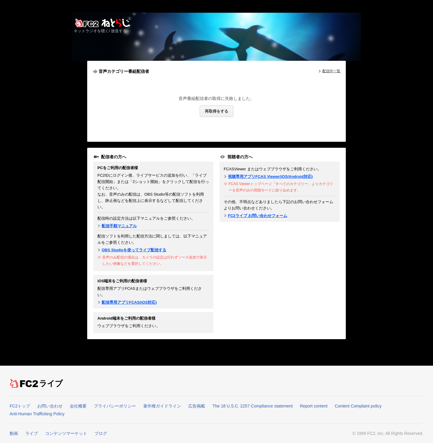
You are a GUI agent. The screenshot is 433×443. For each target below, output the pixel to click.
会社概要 (78, 406)
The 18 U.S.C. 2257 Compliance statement (252, 406)
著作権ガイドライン (162, 406)
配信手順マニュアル (119, 226)
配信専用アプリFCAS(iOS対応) (129, 302)
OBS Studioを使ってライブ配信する (134, 250)
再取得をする (216, 111)
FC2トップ (20, 406)
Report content (313, 406)
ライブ (51, 383)
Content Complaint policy (358, 406)
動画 (14, 433)
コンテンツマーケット (66, 433)
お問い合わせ (50, 406)
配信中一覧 (331, 71)
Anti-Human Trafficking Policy (37, 413)
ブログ (100, 433)
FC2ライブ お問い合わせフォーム (257, 216)
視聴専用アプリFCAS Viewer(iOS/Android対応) (270, 176)
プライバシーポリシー (115, 406)
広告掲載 (196, 406)
